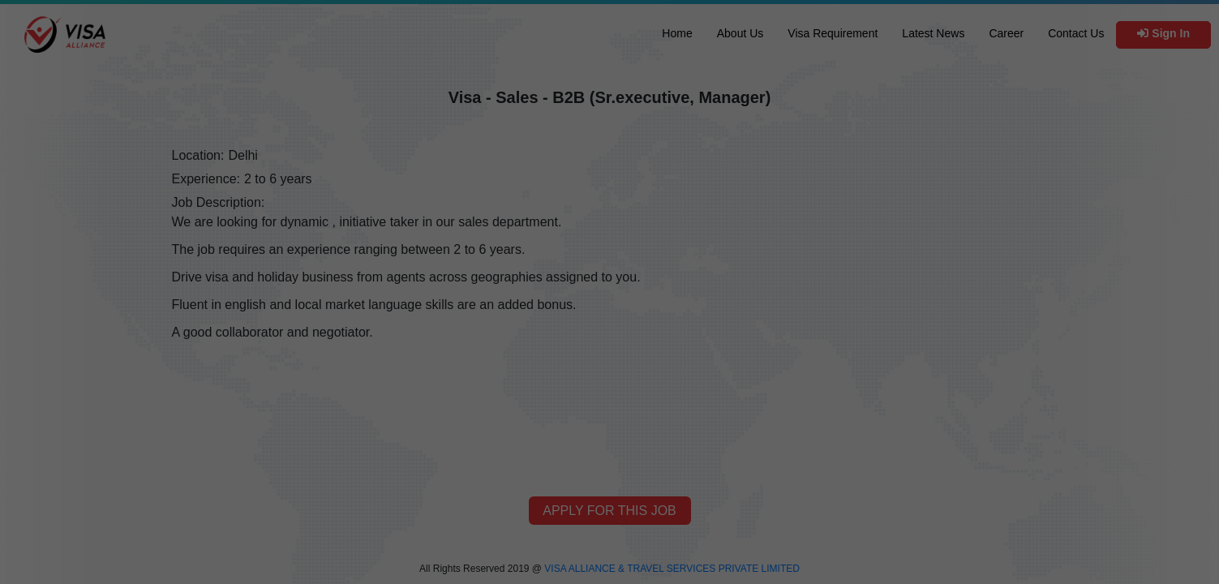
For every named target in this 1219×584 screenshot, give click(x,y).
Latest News (933, 33)
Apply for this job (609, 510)
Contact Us (1076, 33)
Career (1006, 33)
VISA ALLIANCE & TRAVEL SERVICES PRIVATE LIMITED (672, 568)
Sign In (1163, 33)
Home (677, 33)
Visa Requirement (833, 33)
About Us (740, 33)
